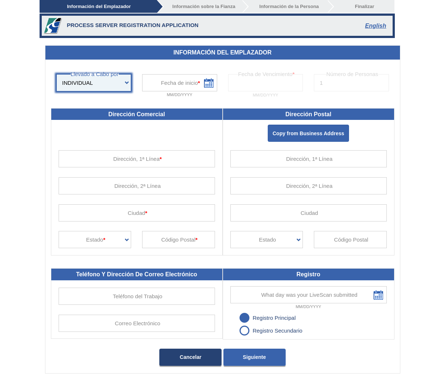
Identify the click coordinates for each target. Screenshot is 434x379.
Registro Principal (274, 318)
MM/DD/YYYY (179, 94)
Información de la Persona (289, 6)
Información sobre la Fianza (204, 6)
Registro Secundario (278, 330)
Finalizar (364, 6)
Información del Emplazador (99, 6)
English (375, 26)
